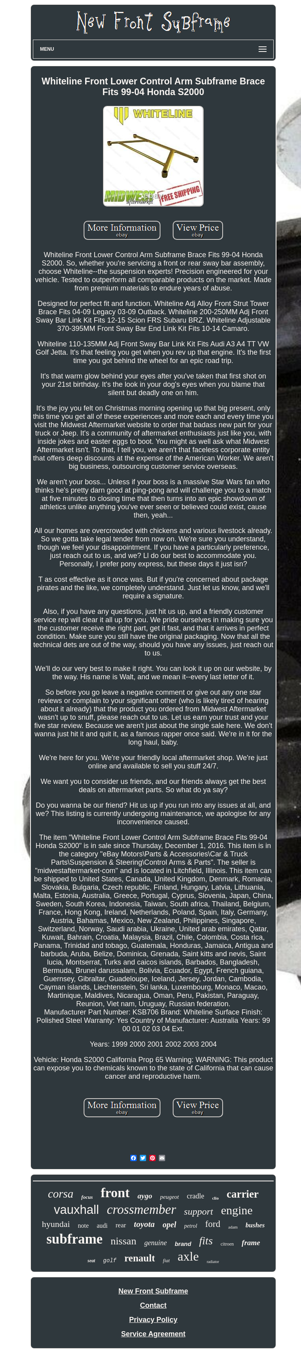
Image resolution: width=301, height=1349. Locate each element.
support (198, 1211)
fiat (166, 1260)
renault (139, 1258)
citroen (227, 1244)
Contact (153, 1305)
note (83, 1225)
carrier (243, 1194)
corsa (60, 1193)
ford (212, 1224)
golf (109, 1260)
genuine (155, 1243)
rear (121, 1225)
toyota (144, 1224)
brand (183, 1243)
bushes (255, 1225)
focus (87, 1197)
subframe (74, 1239)
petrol (190, 1226)
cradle (195, 1196)
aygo (144, 1196)
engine (237, 1210)
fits (206, 1240)
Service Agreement (153, 1334)
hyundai (56, 1224)
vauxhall (76, 1210)
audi (102, 1225)
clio (215, 1198)
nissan (123, 1241)
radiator (213, 1261)
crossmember (141, 1209)
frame (251, 1242)
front (115, 1192)
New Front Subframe (153, 1291)
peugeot (169, 1197)
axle (188, 1256)
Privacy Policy (153, 1320)
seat (91, 1260)
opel (169, 1224)
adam (233, 1227)
